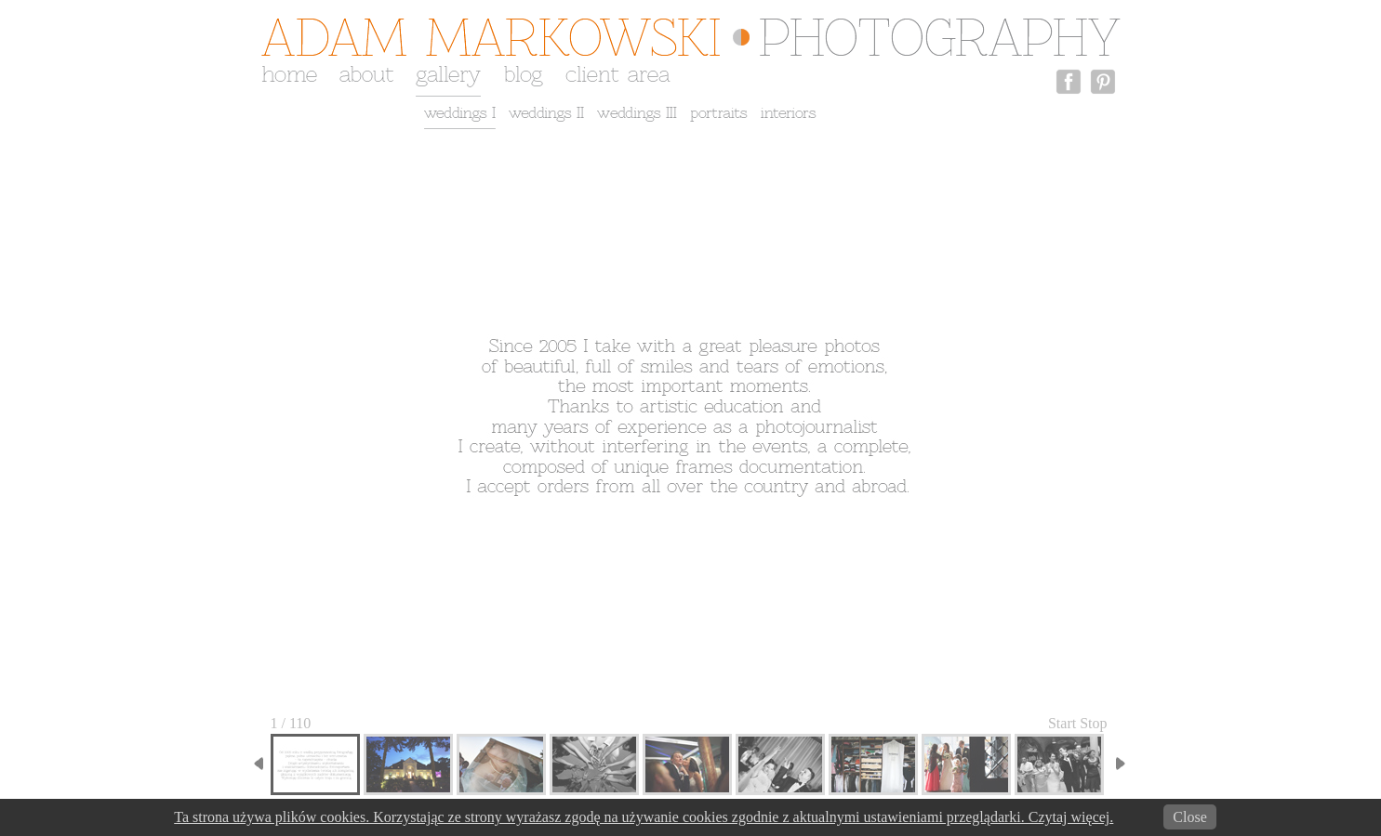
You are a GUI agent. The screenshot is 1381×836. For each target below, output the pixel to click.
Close (1189, 817)
